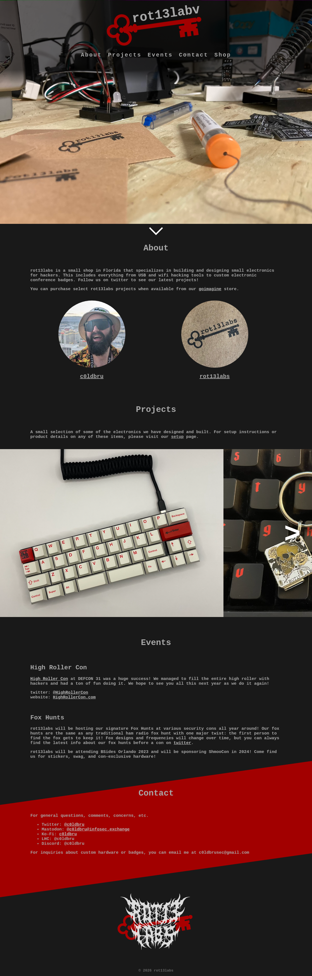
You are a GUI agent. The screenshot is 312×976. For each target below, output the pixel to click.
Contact (193, 55)
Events (160, 55)
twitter (182, 743)
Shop (223, 55)
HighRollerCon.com (74, 697)
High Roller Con (49, 679)
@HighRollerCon (70, 692)
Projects (124, 55)
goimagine (210, 289)
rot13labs (214, 376)
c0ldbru (91, 376)
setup (177, 437)
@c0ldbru (74, 824)
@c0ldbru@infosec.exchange (98, 829)
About (91, 55)
